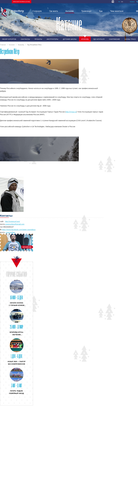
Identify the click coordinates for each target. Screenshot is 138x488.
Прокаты (38, 39)
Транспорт (86, 11)
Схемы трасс (130, 39)
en (122, 1)
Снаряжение (114, 39)
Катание (70, 11)
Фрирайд (85, 39)
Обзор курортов (9, 39)
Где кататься (98, 39)
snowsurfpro (10, 232)
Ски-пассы (25, 39)
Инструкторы (52, 39)
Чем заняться (116, 11)
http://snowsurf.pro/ (12, 221)
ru (119, 1)
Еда (100, 11)
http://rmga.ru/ (71, 112)
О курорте (37, 11)
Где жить (53, 11)
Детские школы (70, 39)
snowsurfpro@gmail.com (14, 224)
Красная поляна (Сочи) (21, 1)
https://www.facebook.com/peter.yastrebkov (19, 230)
